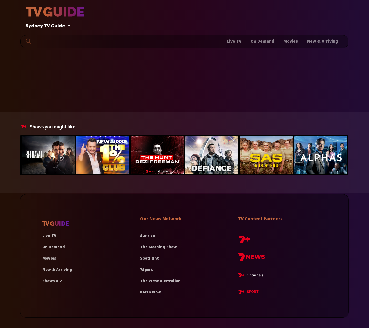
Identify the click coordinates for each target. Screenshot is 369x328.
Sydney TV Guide (47, 26)
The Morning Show (158, 246)
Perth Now (150, 292)
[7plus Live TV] (252, 276)
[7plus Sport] (248, 292)
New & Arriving (322, 41)
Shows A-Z (52, 280)
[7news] (251, 259)
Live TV (234, 41)
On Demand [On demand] (53, 246)
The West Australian (160, 280)
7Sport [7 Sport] (146, 269)
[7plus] (244, 241)
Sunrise (147, 235)
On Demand (262, 41)
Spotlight (149, 258)
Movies (290, 41)
